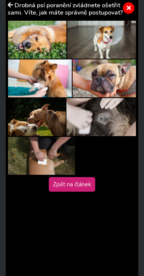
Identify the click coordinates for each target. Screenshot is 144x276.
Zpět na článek (72, 184)
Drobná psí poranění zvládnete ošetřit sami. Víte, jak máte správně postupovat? (65, 9)
